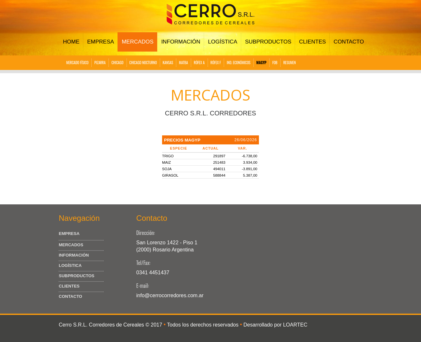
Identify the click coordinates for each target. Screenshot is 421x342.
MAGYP (261, 62)
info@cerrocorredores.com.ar (169, 295)
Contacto (349, 42)
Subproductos (268, 42)
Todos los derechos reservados (202, 324)
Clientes (312, 42)
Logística (222, 42)
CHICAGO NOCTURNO (143, 62)
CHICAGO (117, 62)
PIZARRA (100, 62)
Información (180, 42)
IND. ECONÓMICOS (238, 62)
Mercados (137, 42)
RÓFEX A (199, 62)
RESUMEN (289, 62)
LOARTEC (295, 324)
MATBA (183, 62)
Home (71, 42)
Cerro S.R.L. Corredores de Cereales (101, 324)
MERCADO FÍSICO (77, 62)
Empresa (100, 42)
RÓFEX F (216, 62)
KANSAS (168, 62)
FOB (274, 62)
